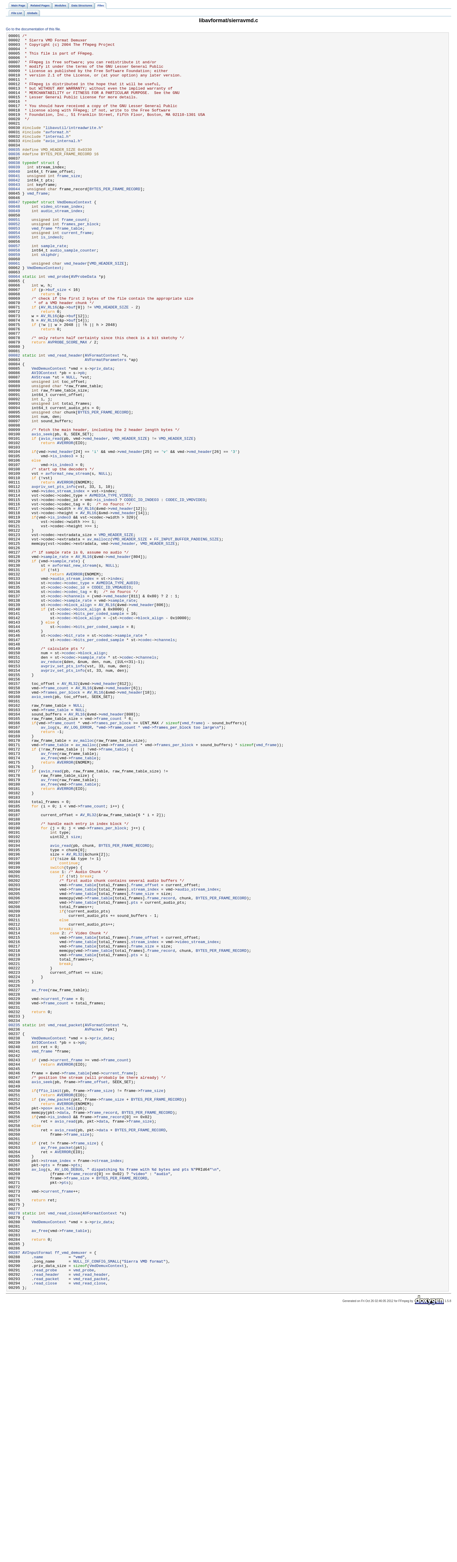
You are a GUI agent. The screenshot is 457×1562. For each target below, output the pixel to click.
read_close (45, 1533)
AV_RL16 (49, 362)
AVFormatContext (102, 420)
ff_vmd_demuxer (71, 1496)
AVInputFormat (37, 1496)
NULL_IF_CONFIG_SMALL (96, 1507)
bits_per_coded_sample (99, 729)
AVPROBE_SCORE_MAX (67, 404)
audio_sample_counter (73, 293)
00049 (14, 246)
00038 (14, 188)
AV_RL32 (69, 813)
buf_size (57, 341)
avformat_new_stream (67, 561)
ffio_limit (49, 1302)
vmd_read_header (65, 420)
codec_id (75, 698)
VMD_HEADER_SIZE (106, 309)
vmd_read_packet (65, 1223)
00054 (14, 272)
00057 (14, 288)
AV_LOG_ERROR (78, 866)
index (116, 687)
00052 (14, 262)
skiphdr (49, 299)
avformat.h (56, 152)
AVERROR (65, 525)
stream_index (145, 1060)
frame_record (161, 1071)
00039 (14, 194)
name (38, 1502)
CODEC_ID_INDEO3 (141, 593)
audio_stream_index (61, 246)
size (75, 997)
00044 (14, 220)
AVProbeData (83, 325)
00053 (14, 267)
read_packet (46, 1528)
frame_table (69, 267)
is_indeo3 (51, 278)
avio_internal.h (62, 162)
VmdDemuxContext (74, 236)
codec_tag (76, 703)
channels (75, 708)
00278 (14, 1449)
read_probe (45, 1517)
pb (82, 441)
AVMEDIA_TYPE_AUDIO (117, 693)
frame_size (68, 204)
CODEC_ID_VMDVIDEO (185, 593)
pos (46, 1323)
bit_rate (75, 756)
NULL (70, 446)
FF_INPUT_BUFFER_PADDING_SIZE (186, 640)
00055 (14, 278)
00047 (14, 236)
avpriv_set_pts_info (53, 577)
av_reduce (51, 787)
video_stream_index (61, 241)
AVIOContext (44, 441)
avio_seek (41, 514)
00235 (14, 1223)
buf (71, 362)
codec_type (77, 693)
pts (134, 1076)
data (64, 1328)
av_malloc (83, 882)
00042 (14, 209)
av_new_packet (56, 1312)
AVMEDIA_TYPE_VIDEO (110, 588)
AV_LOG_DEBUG (68, 1396)
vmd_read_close (64, 1449)
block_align (79, 719)
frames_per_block (80, 262)
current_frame (76, 272)
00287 (14, 1496)
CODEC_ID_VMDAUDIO (111, 698)
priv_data (102, 435)
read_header (46, 1523)
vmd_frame (37, 225)
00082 (14, 420)
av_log (48, 866)
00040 (14, 199)
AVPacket (94, 1228)
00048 (14, 241)
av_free (49, 897)
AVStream (40, 446)
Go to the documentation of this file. (33, 29)
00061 (14, 309)
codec (56, 693)
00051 (14, 257)
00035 (14, 173)
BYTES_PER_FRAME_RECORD (114, 220)
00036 (14, 178)
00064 (14, 325)
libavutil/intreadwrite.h (73, 146)
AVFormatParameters (105, 425)
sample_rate (53, 288)
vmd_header (75, 309)
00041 (14, 204)
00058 (14, 293)
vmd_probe (58, 325)
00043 (14, 215)
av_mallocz (98, 640)
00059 (14, 299)
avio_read (51, 519)
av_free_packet (57, 1370)
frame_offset (145, 1055)
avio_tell (65, 1323)
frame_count (74, 257)
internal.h (56, 157)
